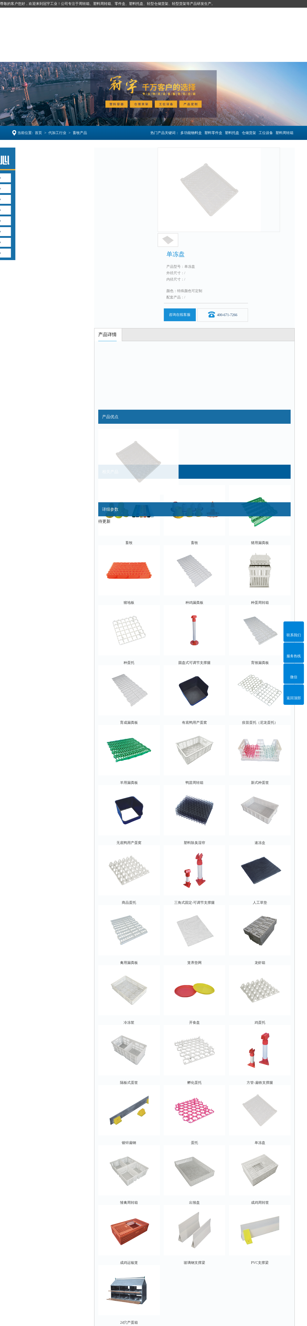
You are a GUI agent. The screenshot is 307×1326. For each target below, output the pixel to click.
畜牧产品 (79, 133)
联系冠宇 (277, 53)
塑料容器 (47, 53)
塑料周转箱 (285, 133)
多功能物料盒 (191, 133)
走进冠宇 (246, 53)
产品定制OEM (178, 53)
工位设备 (141, 53)
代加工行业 (57, 133)
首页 (38, 133)
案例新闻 (214, 53)
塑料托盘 (78, 53)
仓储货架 (110, 53)
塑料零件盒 (214, 133)
